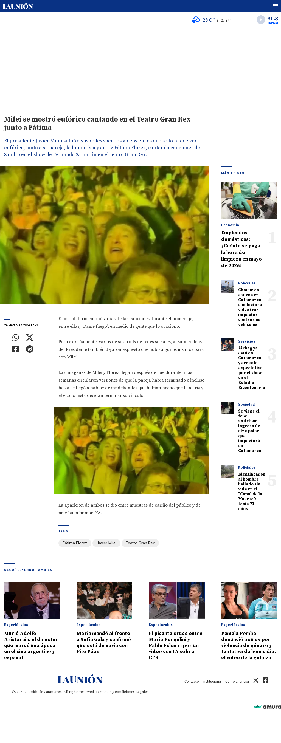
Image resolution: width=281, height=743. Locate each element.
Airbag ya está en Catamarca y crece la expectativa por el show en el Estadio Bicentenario (251, 368)
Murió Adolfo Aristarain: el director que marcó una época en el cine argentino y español (31, 645)
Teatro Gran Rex (140, 543)
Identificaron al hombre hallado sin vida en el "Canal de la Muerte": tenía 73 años (251, 492)
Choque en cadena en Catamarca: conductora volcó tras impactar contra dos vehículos (250, 307)
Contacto (191, 681)
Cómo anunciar (237, 681)
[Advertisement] (140, 68)
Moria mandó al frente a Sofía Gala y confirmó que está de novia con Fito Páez (104, 642)
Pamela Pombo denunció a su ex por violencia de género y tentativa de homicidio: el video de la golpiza (248, 645)
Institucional (212, 681)
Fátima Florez (75, 543)
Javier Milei (106, 543)
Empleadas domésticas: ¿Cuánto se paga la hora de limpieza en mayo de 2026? (241, 249)
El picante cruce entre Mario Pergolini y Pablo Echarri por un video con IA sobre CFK (176, 645)
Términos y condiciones (115, 692)
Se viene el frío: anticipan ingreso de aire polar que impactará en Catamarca (249, 431)
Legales (142, 692)
